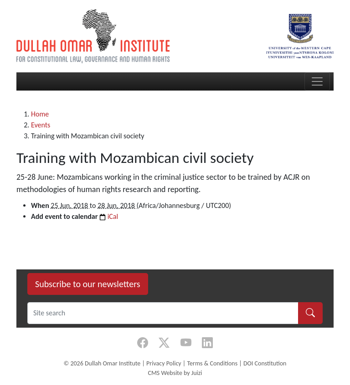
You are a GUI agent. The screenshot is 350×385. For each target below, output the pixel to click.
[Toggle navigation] (317, 81)
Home (40, 114)
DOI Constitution (264, 363)
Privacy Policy (163, 363)
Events (40, 125)
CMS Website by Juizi (175, 373)
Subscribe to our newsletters (87, 284)
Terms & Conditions (212, 363)
